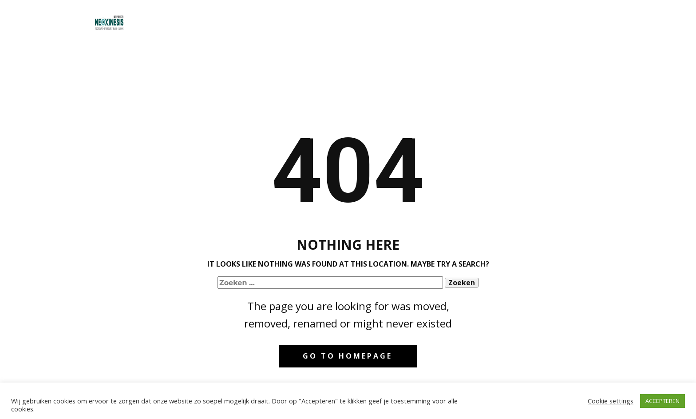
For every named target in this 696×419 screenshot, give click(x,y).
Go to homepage (347, 356)
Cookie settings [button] (610, 401)
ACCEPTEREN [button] (662, 401)
